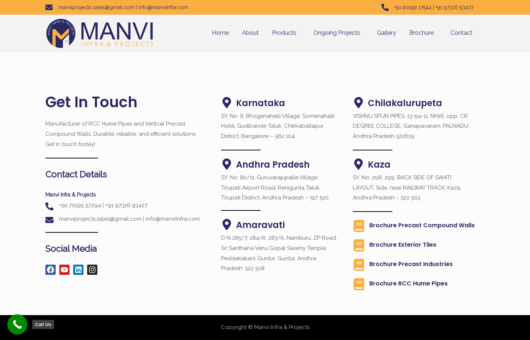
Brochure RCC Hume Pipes (408, 283)
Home (220, 32)
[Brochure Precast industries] (359, 265)
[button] (286, 33)
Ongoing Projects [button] (336, 32)
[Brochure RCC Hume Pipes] (359, 284)
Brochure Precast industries (411, 264)
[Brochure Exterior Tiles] (359, 245)
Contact (462, 32)
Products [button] (284, 32)
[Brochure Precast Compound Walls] (359, 226)
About (250, 32)
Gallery (386, 32)
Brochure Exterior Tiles (402, 244)
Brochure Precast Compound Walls (422, 225)
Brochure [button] (421, 32)
